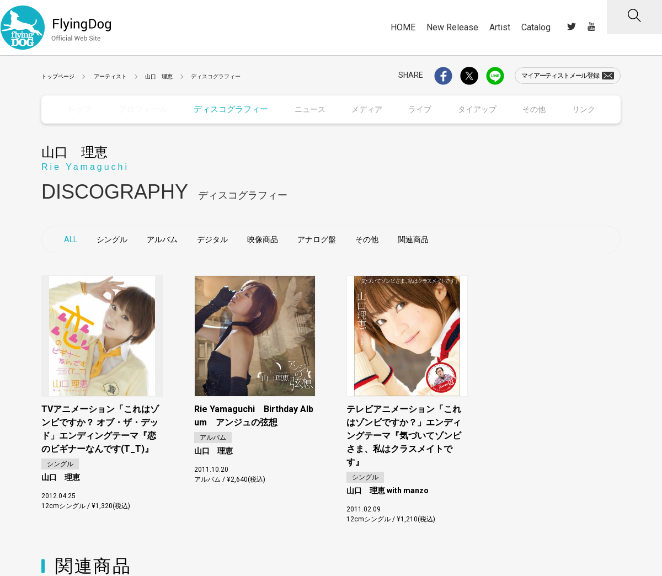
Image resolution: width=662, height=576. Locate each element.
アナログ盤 (316, 238)
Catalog (536, 27)
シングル (112, 238)
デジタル (212, 238)
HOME (403, 27)
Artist (499, 27)
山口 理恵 (159, 76)
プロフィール (141, 109)
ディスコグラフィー (226, 109)
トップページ (57, 76)
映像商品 (262, 238)
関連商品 (413, 238)
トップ (78, 109)
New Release (452, 27)
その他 (366, 238)
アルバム (162, 238)
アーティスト (110, 76)
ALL (70, 238)
